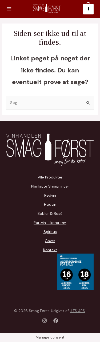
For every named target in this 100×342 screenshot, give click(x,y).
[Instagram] (44, 320)
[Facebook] (55, 320)
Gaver (50, 240)
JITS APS (77, 310)
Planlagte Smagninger (50, 186)
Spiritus (50, 231)
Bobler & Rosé (50, 213)
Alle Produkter (50, 177)
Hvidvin (50, 204)
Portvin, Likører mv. (50, 222)
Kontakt (50, 249)
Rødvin (50, 195)
